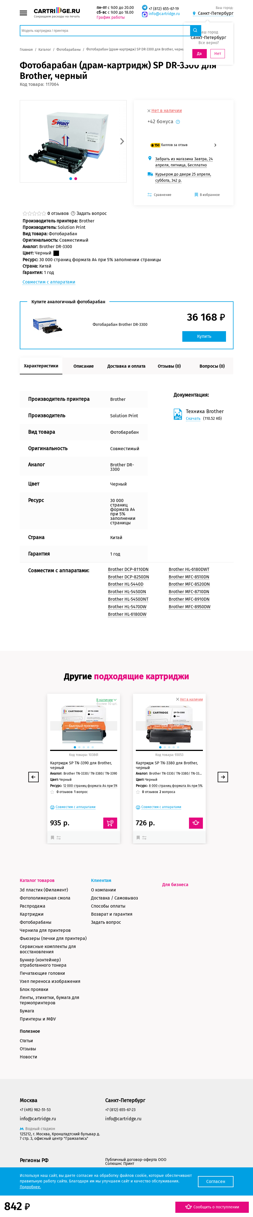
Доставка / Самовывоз (114, 898)
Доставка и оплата (126, 366)
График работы (111, 17)
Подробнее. (30, 1187)
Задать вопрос (106, 922)
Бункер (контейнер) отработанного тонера (43, 962)
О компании (103, 890)
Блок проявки (34, 989)
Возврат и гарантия (111, 914)
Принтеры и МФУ (38, 1019)
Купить (204, 336)
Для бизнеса (175, 884)
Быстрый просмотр (84, 726)
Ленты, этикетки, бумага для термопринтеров (49, 1000)
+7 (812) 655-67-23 (120, 1109)
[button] (122, 141)
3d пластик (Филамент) (44, 890)
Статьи (26, 1040)
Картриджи (32, 914)
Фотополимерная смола (45, 898)
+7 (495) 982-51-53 (35, 1109)
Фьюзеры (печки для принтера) (53, 938)
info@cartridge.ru (164, 13)
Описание (83, 366)
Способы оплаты (108, 906)
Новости (28, 1057)
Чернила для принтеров (45, 930)
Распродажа (32, 906)
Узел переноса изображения (50, 981)
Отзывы (28, 1048)
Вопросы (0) (212, 366)
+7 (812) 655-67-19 (164, 8)
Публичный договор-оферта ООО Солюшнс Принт (135, 1161)
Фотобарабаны (35, 922)
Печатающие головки (42, 973)
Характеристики (41, 366)
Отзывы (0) (169, 366)
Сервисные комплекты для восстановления (48, 949)
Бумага (27, 1011)
